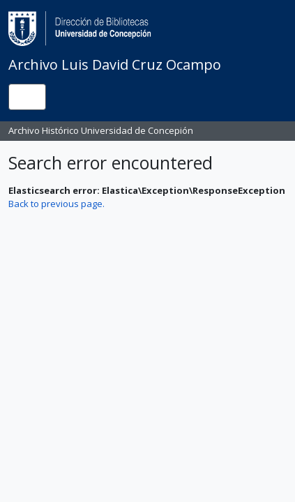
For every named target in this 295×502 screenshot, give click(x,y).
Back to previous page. (56, 203)
